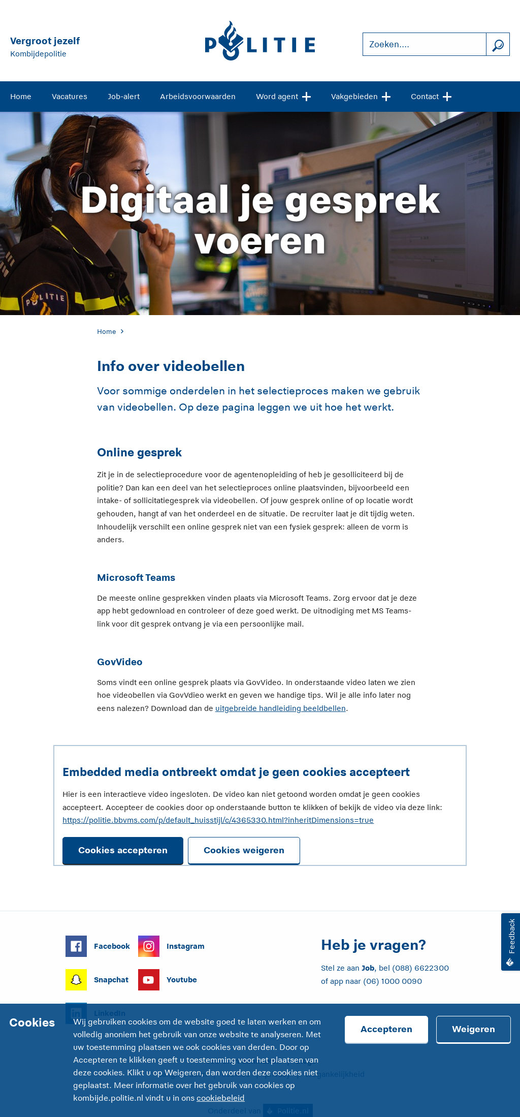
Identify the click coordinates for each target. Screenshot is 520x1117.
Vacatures (69, 96)
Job (368, 968)
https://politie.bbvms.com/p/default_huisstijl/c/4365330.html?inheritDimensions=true (218, 820)
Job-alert (124, 96)
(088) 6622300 (420, 968)
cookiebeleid (221, 1098)
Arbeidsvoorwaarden (198, 96)
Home (20, 96)
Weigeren (473, 1029)
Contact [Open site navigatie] (431, 95)
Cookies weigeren (244, 850)
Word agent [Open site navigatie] (283, 95)
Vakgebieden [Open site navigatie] (361, 95)
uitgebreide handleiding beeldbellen (280, 708)
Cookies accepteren (123, 850)
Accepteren (386, 1029)
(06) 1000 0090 (392, 981)
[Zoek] (497, 44)
